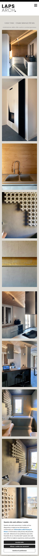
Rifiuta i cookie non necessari (19, 546)
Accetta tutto (19, 542)
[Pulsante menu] (36, 5)
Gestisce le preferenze (19, 550)
